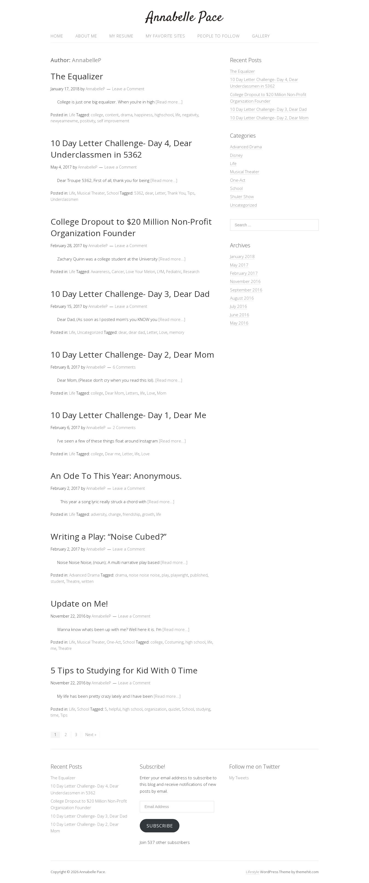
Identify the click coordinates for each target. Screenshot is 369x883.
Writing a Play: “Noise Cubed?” (108, 536)
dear (149, 193)
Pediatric (173, 271)
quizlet (174, 709)
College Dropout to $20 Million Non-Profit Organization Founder (131, 227)
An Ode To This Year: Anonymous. (116, 475)
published (199, 575)
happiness (143, 114)
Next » (90, 734)
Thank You (176, 193)
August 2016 (242, 298)
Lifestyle (252, 871)
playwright (179, 575)
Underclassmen (64, 199)
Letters (132, 393)
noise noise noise (144, 575)
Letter (160, 193)
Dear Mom (114, 393)
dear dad (137, 332)
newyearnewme (64, 120)
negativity (190, 114)
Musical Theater (91, 193)
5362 (138, 193)
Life (72, 114)
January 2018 (242, 256)
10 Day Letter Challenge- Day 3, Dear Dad (130, 293)
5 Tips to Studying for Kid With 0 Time (124, 670)
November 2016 (245, 281)
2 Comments (124, 427)
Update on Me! (79, 603)
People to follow (218, 36)
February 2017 (244, 273)
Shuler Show (242, 196)
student (57, 581)
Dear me (112, 453)
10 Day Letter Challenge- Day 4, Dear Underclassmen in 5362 (121, 148)
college (97, 114)
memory (176, 332)
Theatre (73, 581)
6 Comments (124, 367)
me (53, 648)
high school (195, 642)
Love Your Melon (140, 271)
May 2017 (239, 265)
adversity (98, 514)
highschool (164, 114)
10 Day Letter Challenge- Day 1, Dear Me (128, 415)
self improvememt (113, 120)
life (177, 114)
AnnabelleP (86, 60)
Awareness (100, 271)
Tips (190, 193)
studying (203, 709)
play (165, 575)
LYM (160, 271)
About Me (86, 36)
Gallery (261, 36)
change (114, 514)
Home (57, 36)
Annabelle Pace (184, 17)
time (55, 715)
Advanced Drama (84, 575)
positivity (87, 120)
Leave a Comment (128, 88)
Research (191, 271)
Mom (161, 393)
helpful (115, 709)
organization (155, 709)
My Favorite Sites (165, 36)
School (113, 193)
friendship (131, 514)
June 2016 (239, 314)
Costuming (174, 642)
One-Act (114, 642)
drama (126, 114)
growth (148, 514)
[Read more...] (169, 102)
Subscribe (160, 826)
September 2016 (246, 290)
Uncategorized (90, 332)
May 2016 (239, 323)
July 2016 (238, 306)
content (112, 114)
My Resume (121, 36)
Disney (236, 155)
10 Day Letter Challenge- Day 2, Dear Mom (132, 354)
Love (163, 332)
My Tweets (239, 777)
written (88, 581)
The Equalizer (77, 76)
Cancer (118, 271)
